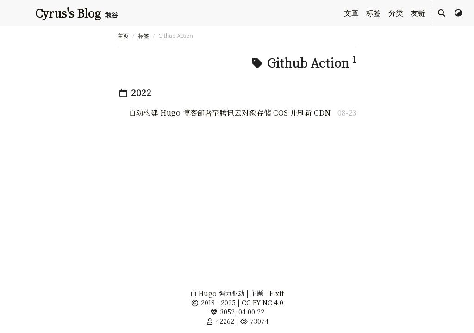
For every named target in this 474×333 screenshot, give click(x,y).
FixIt (276, 293)
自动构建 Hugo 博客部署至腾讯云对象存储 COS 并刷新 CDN (230, 112)
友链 (418, 13)
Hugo (208, 293)
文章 (351, 13)
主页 (123, 36)
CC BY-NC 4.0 (262, 302)
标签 (373, 13)
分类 (395, 13)
